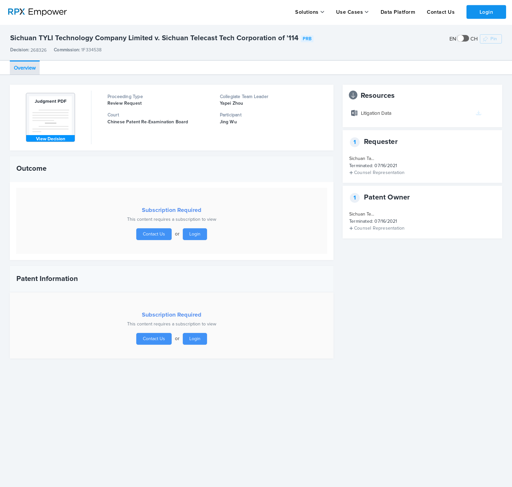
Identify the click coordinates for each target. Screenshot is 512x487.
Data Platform (397, 12)
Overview (25, 67)
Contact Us (440, 12)
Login (486, 11)
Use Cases (349, 12)
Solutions (307, 12)
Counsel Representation (379, 172)
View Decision (50, 138)
